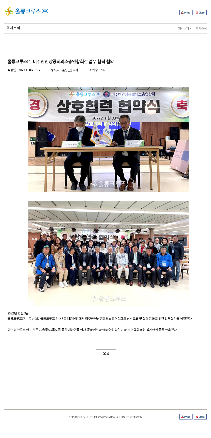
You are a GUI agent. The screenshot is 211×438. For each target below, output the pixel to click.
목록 (106, 354)
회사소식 (201, 29)
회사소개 (183, 29)
